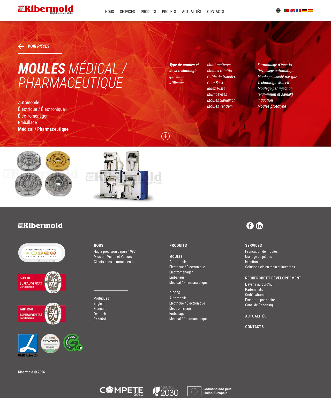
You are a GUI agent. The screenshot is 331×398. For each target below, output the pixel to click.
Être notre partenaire (260, 300)
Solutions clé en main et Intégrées (270, 267)
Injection (251, 262)
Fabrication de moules (261, 251)
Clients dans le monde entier (115, 262)
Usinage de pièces (258, 257)
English (99, 303)
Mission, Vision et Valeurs (113, 257)
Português (101, 298)
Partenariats (254, 289)
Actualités (191, 11)
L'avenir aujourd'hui (259, 284)
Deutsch (100, 314)
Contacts (215, 11)
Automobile (28, 102)
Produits (148, 11)
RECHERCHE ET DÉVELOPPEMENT (273, 278)
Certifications (255, 295)
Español (100, 319)
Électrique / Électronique (41, 109)
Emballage (27, 122)
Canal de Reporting (259, 305)
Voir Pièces (33, 46)
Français (100, 309)
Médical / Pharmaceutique (43, 129)
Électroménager (33, 116)
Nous (109, 11)
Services (127, 11)
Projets (169, 11)
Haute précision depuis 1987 (115, 251)
